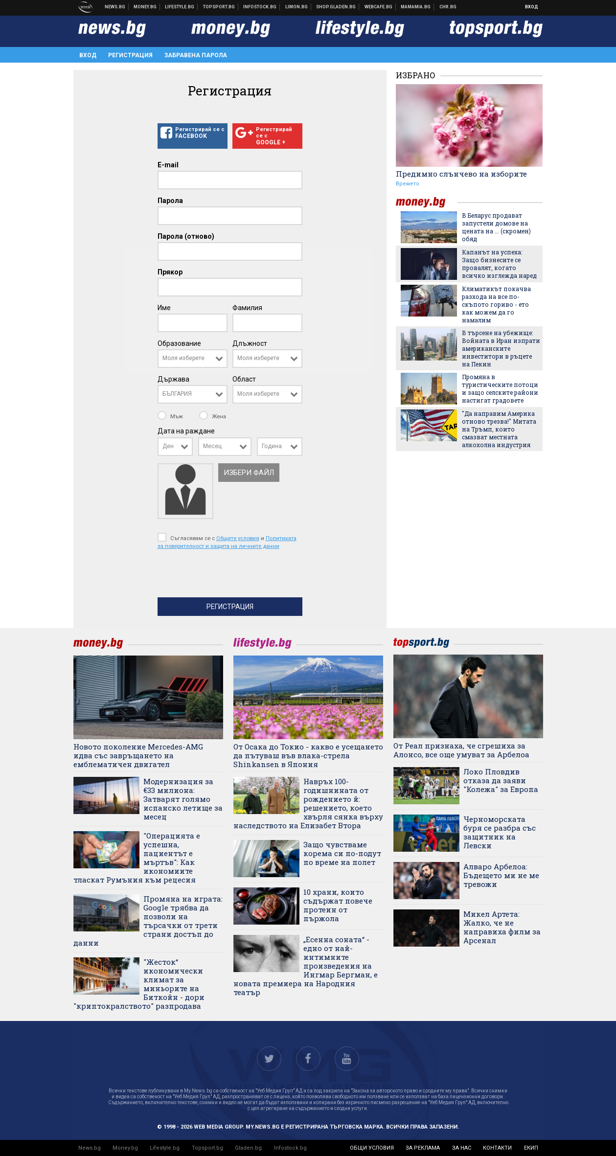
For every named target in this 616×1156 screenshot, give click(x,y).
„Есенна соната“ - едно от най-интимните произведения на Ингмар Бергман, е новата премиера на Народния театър (305, 966)
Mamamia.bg (416, 6)
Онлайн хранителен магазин (336, 6)
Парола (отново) (186, 236)
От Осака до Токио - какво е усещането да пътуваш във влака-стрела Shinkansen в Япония (308, 755)
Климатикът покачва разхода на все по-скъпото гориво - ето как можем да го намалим (496, 304)
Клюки (180, 6)
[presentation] (232, 576)
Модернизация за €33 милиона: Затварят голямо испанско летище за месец (183, 799)
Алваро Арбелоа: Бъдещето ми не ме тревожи (501, 875)
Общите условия (237, 538)
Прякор (170, 272)
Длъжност (249, 343)
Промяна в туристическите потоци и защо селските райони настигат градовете (500, 388)
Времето (407, 184)
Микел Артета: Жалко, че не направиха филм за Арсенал (502, 927)
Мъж (171, 416)
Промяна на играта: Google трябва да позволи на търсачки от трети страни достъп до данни (148, 920)
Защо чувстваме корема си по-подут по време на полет (342, 853)
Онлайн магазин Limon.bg (296, 6)
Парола (170, 200)
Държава (173, 379)
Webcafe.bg (379, 6)
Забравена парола (195, 55)
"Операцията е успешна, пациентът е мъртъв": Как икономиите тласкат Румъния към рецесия (136, 857)
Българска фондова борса (260, 6)
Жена (212, 416)
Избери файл (249, 472)
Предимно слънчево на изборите (461, 174)
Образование (179, 343)
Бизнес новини (145, 6)
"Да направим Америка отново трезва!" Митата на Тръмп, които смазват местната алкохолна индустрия (499, 429)
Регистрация (130, 55)
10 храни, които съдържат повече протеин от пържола (337, 905)
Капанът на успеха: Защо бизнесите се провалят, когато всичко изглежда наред (499, 263)
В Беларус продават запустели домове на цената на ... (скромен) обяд (496, 227)
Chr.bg (447, 6)
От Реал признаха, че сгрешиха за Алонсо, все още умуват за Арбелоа (461, 750)
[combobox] (193, 358)
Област (244, 379)
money (426, 202)
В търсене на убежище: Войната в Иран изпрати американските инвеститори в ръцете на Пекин (501, 348)
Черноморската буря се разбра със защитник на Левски (499, 832)
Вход (531, 6)
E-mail (168, 165)
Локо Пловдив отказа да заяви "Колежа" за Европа (500, 780)
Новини (115, 6)
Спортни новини (219, 6)
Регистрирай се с (192, 133)
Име (164, 308)
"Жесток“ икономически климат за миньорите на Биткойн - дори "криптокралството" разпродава (139, 983)
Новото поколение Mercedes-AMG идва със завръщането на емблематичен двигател (138, 755)
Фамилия (247, 308)
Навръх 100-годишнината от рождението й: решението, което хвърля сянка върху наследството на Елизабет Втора (308, 803)
